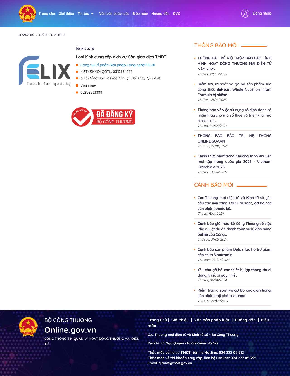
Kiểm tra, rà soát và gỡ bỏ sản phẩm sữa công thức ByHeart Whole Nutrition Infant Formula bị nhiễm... (234, 89)
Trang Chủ (157, 319)
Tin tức (85, 13)
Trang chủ (47, 13)
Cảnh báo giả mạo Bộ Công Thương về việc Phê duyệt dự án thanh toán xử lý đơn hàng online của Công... (234, 229)
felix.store (85, 48)
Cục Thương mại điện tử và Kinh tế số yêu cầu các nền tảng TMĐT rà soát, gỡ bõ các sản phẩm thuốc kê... (234, 203)
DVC (176, 13)
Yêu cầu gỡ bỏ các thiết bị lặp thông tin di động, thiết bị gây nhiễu (234, 273)
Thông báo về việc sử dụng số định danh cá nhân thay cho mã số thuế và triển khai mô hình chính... (234, 115)
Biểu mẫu (140, 13)
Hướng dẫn (160, 13)
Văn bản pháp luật (114, 13)
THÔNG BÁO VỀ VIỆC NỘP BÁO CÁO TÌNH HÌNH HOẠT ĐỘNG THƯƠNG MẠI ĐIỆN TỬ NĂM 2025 (234, 63)
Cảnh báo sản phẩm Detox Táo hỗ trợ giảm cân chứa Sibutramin (234, 252)
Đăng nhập (262, 13)
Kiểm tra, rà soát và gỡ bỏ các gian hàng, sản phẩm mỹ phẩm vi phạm (234, 293)
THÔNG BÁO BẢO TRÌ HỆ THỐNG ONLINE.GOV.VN (234, 138)
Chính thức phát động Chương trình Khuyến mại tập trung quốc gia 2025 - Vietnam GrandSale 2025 (234, 161)
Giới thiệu (66, 13)
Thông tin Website (52, 35)
